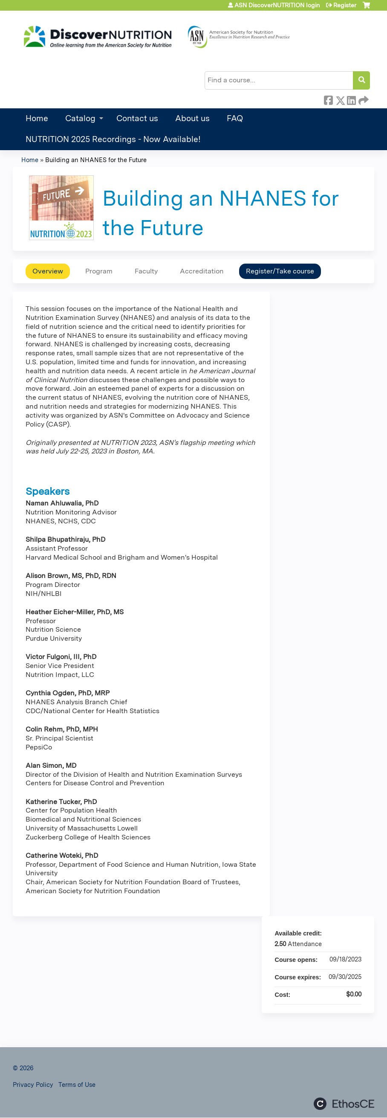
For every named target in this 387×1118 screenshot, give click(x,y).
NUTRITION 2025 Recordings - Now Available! (113, 139)
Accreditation (202, 271)
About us (192, 118)
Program (99, 271)
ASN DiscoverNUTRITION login (277, 5)
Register (344, 5)
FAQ (235, 118)
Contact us (137, 118)
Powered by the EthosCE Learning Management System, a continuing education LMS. (344, 1104)
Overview (47, 271)
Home (37, 118)
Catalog (80, 118)
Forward (362, 99)
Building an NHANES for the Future (96, 159)
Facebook (328, 99)
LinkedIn (351, 99)
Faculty (146, 271)
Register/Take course (280, 271)
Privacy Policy (33, 1084)
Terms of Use (76, 1084)
